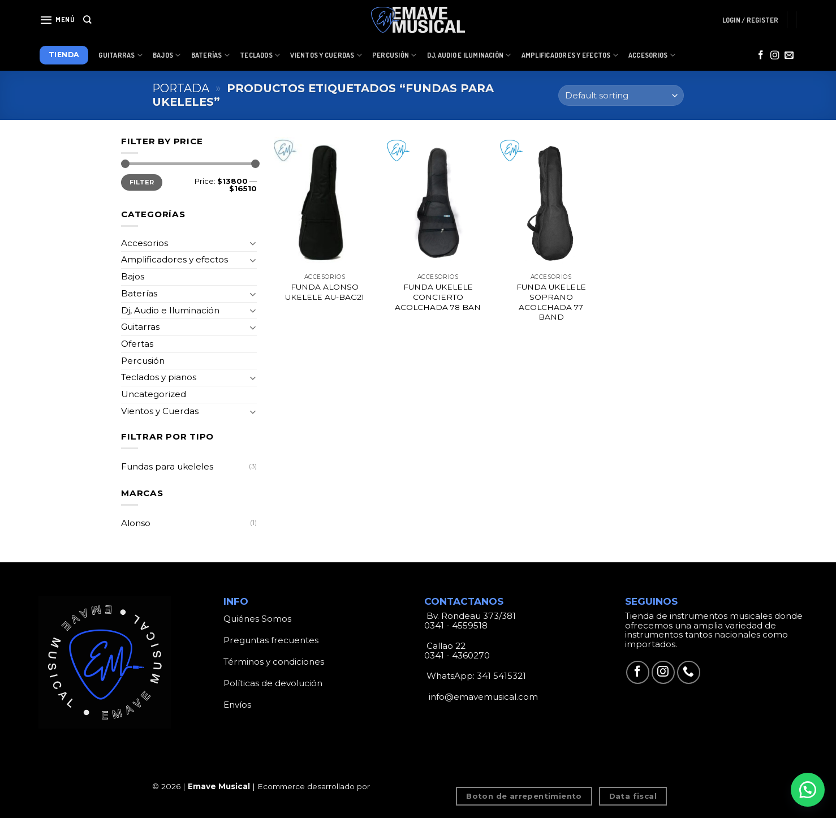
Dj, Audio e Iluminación (469, 55)
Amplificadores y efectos (174, 259)
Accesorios (651, 55)
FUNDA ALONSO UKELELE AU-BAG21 (324, 292)
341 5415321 (501, 675)
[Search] (87, 20)
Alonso (135, 523)
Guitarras (120, 55)
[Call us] (688, 672)
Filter (142, 182)
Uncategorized (153, 394)
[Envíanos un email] (789, 56)
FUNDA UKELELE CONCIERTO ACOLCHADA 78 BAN (438, 297)
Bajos (167, 55)
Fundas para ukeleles (167, 466)
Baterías (210, 55)
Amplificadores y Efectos (570, 55)
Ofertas (137, 343)
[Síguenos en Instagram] (774, 56)
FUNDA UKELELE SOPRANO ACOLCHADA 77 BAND (551, 301)
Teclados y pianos (158, 377)
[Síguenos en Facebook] (760, 56)
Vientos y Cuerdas (326, 55)
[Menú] (57, 19)
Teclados (260, 55)
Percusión (394, 55)
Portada (180, 88)
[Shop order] (621, 95)
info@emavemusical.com (482, 696)
